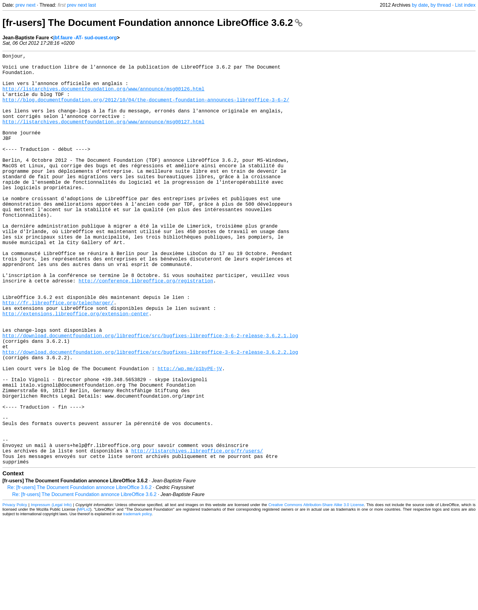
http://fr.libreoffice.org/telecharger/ (58, 358)
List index (465, 5)
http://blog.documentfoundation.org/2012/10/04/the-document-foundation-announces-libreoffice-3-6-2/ (145, 110)
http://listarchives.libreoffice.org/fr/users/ (197, 539)
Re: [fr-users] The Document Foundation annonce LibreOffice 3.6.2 (79, 578)
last (92, 5)
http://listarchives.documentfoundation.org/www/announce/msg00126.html (103, 97)
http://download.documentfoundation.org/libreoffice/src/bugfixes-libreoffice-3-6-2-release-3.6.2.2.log (150, 419)
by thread (440, 5)
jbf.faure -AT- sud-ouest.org (85, 37)
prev (20, 5)
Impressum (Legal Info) (51, 596)
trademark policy (137, 605)
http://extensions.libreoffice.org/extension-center (75, 372)
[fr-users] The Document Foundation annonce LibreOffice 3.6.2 (152, 22)
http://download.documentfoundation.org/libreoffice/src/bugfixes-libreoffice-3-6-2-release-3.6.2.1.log (150, 398)
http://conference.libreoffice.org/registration (146, 331)
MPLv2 (84, 600)
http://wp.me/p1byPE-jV (190, 439)
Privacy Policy (14, 596)
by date (420, 5)
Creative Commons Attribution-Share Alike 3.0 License (316, 596)
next (30, 5)
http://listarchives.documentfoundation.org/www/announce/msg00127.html (103, 137)
